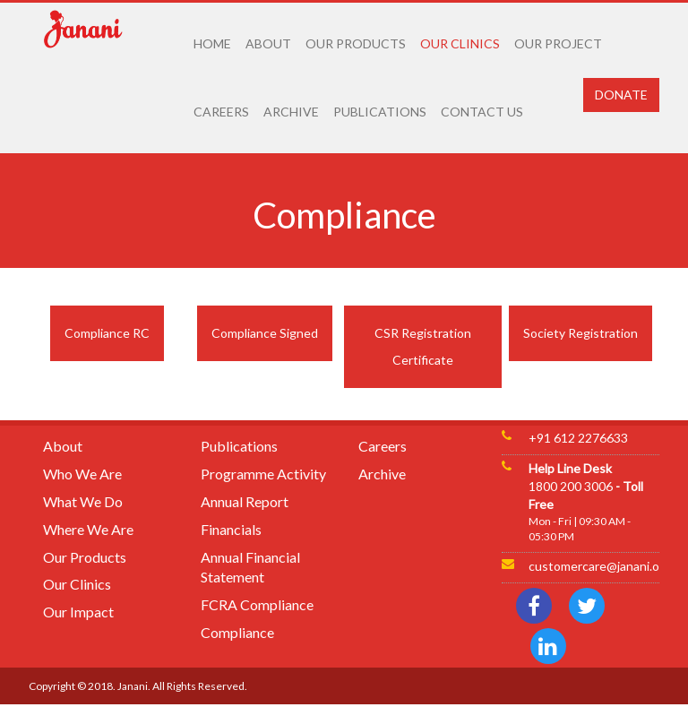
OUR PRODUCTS (355, 43)
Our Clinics (77, 583)
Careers (382, 445)
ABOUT (268, 43)
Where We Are (88, 529)
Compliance (237, 632)
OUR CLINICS (460, 43)
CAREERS (221, 111)
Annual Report (244, 501)
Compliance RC (107, 333)
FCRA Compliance (257, 604)
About (62, 445)
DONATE (621, 94)
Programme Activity (263, 473)
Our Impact (78, 611)
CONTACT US (482, 111)
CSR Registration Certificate (422, 346)
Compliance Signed (264, 333)
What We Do (83, 501)
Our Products (84, 556)
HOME (212, 43)
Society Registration (580, 333)
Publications (239, 445)
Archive (382, 473)
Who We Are (82, 473)
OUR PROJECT (558, 43)
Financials (231, 529)
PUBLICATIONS (379, 111)
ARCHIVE (291, 111)
